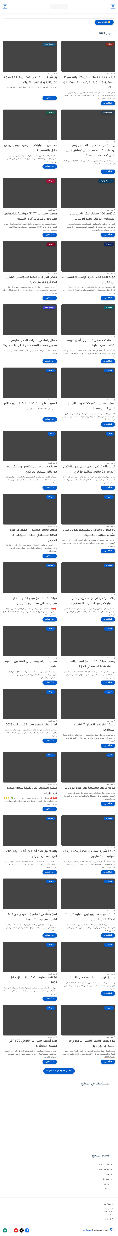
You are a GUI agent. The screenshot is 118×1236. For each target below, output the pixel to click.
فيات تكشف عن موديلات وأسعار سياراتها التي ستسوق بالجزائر (35, 601)
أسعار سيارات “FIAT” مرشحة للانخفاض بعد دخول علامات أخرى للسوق (30, 216)
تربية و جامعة (104, 1169)
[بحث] (5, 6)
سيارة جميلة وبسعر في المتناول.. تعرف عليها (30, 664)
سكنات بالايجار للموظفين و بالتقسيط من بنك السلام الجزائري (31, 469)
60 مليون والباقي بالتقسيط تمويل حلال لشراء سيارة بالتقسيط (89, 533)
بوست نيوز (87, 1230)
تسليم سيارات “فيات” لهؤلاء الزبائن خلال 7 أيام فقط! (91, 406)
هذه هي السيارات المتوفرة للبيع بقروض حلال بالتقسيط (30, 148)
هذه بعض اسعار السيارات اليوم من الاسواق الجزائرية (91, 1044)
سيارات (106, 1179)
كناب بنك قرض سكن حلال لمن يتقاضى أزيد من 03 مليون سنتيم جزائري (89, 469)
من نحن (107, 1204)
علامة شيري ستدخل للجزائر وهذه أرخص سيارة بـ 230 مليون (88, 854)
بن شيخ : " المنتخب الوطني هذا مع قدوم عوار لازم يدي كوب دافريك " (30, 80)
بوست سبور (104, 1165)
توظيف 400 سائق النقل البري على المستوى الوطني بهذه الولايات (92, 216)
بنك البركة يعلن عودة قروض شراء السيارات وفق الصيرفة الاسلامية (92, 601)
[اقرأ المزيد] (108, 103)
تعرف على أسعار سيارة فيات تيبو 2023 (31, 725)
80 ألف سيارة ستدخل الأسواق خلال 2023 (33, 980)
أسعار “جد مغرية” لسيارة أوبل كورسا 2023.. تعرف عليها (90, 343)
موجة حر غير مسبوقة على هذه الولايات (90, 788)
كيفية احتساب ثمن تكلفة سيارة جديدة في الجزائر (32, 791)
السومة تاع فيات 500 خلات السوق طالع (30, 403)
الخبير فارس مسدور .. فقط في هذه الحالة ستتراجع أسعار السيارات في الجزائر (33, 535)
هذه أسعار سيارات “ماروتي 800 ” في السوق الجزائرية (32, 1044)
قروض (107, 1184)
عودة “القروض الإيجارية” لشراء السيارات (94, 727)
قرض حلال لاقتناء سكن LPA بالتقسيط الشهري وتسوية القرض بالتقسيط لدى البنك (89, 82)
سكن (107, 1174)
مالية (107, 1189)
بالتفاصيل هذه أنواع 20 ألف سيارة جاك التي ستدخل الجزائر (31, 854)
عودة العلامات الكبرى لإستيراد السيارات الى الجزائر (88, 280)
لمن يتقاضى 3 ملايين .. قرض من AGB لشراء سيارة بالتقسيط (32, 917)
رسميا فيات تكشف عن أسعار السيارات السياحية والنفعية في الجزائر (89, 664)
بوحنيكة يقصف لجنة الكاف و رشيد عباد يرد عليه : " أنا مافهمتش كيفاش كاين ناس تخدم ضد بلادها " (89, 151)
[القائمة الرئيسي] (113, 6)
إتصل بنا (107, 1218)
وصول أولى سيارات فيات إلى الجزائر (91, 978)
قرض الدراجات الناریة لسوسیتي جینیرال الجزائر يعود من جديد (31, 280)
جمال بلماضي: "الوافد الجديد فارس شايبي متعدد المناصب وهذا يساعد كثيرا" (30, 343)
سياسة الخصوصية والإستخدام (108, 1211)
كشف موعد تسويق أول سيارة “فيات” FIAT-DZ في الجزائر (90, 917)
